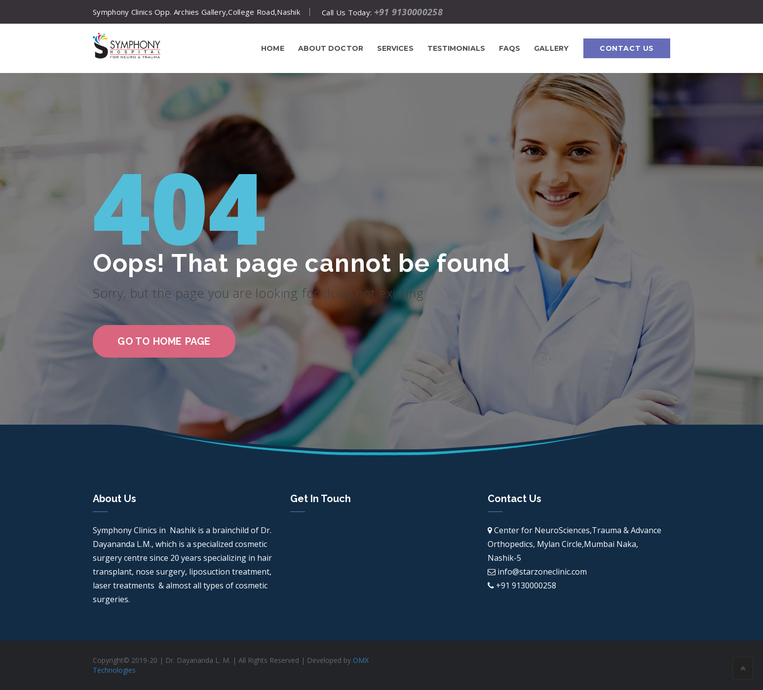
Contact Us (627, 48)
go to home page (164, 341)
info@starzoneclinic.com (542, 571)
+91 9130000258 (408, 12)
